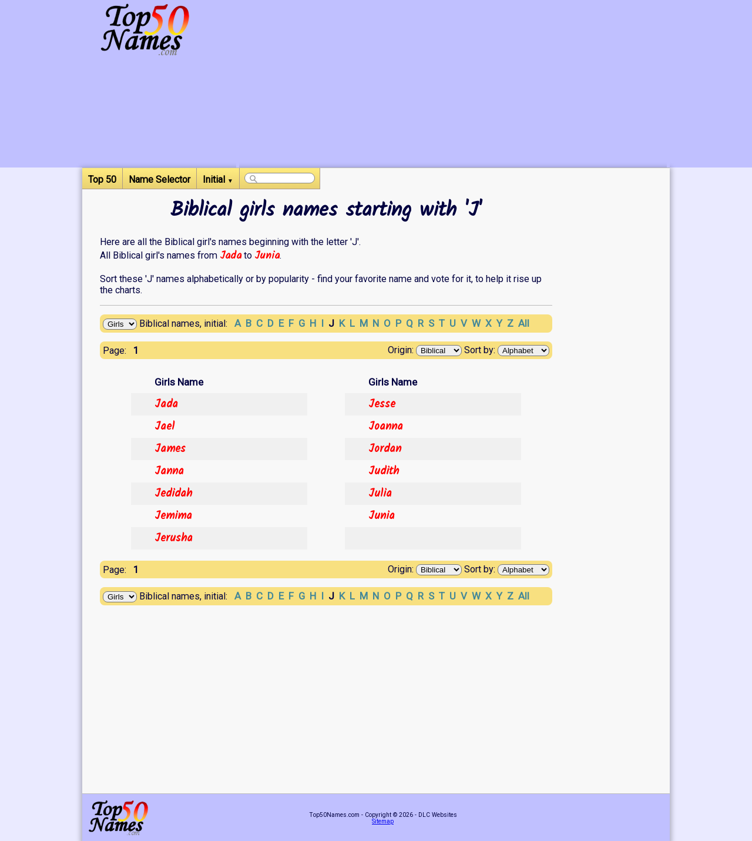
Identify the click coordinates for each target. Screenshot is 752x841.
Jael (164, 426)
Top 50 (102, 179)
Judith (383, 471)
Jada (230, 255)
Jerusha (174, 538)
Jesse (381, 404)
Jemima (173, 516)
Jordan (384, 449)
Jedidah (173, 493)
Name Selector (159, 179)
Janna (169, 471)
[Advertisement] (453, 85)
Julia (380, 493)
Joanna (385, 426)
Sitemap (383, 821)
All (524, 323)
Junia (267, 255)
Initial (218, 179)
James (170, 449)
